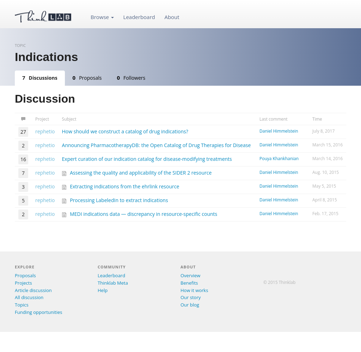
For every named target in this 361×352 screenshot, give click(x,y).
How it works (194, 290)
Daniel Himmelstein (278, 131)
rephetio (45, 131)
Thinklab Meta (113, 283)
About (171, 16)
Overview (190, 275)
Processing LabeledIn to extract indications (119, 200)
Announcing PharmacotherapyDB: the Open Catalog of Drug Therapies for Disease (156, 145)
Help (103, 290)
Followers (131, 77)
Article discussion (33, 290)
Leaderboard (139, 16)
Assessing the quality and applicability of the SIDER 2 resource (141, 172)
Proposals (87, 77)
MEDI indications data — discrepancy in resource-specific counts (143, 214)
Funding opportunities (38, 312)
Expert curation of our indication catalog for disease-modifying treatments (147, 159)
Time (317, 119)
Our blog (189, 305)
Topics (22, 305)
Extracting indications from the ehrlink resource (124, 186)
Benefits (189, 283)
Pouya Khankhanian (279, 159)
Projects (23, 283)
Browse (102, 16)
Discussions (39, 77)
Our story (190, 297)
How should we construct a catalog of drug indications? (125, 131)
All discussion (29, 297)
